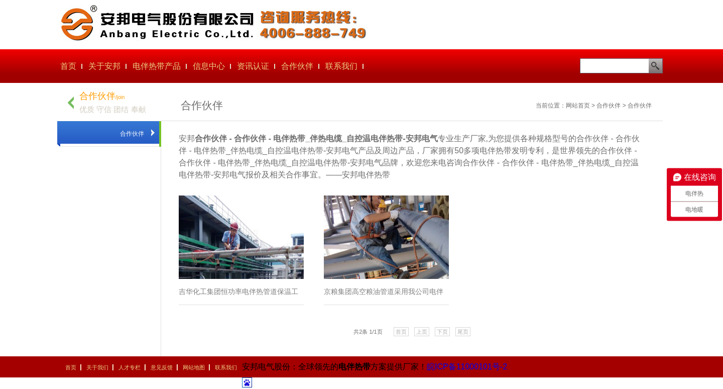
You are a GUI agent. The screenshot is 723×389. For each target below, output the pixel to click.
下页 (442, 332)
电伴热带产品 (157, 66)
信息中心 (209, 66)
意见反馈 (162, 367)
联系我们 (341, 66)
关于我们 (97, 367)
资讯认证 (253, 66)
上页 (421, 332)
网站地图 (194, 367)
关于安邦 (104, 66)
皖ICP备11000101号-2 (467, 366)
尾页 (462, 332)
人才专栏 (129, 367)
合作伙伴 (297, 66)
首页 (68, 66)
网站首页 (578, 105)
